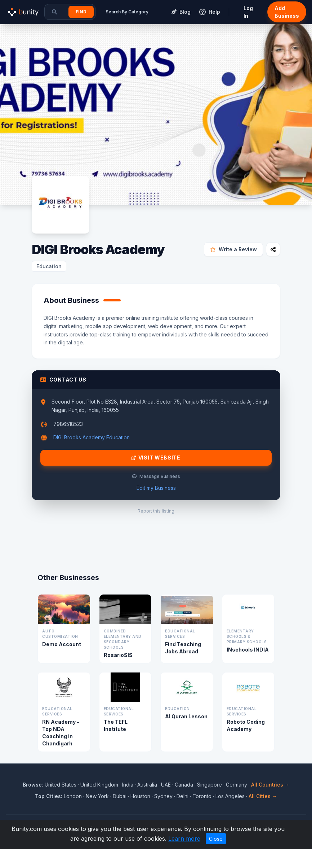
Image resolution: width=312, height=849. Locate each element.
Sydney (163, 796)
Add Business (287, 12)
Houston (140, 796)
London (73, 796)
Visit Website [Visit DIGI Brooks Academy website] (156, 457)
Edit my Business (156, 488)
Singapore (209, 784)
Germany (236, 784)
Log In (248, 12)
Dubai (119, 796)
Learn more (184, 838)
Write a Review (233, 249)
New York (97, 796)
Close (216, 839)
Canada (184, 784)
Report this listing (156, 511)
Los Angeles (230, 796)
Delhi (182, 796)
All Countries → (270, 784)
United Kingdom (99, 784)
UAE (166, 784)
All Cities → (263, 796)
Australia (147, 784)
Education (49, 266)
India (127, 784)
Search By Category (127, 11)
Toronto (201, 796)
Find (81, 11)
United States (60, 784)
